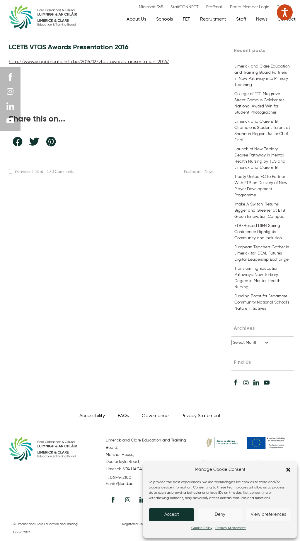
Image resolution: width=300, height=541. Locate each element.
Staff (241, 19)
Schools (164, 19)
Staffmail (214, 7)
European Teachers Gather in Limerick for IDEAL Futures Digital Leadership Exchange (261, 253)
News (261, 19)
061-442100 (120, 478)
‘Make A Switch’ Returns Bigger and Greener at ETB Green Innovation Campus (259, 210)
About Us (136, 19)
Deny (220, 514)
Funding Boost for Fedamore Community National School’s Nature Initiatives (261, 302)
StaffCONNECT (185, 7)
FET (186, 19)
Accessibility (92, 416)
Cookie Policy (201, 528)
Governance (155, 416)
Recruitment (213, 19)
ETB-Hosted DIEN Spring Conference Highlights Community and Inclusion (258, 232)
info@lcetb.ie (121, 484)
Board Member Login (249, 7)
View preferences (268, 514)
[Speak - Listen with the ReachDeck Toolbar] (285, 12)
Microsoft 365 (151, 7)
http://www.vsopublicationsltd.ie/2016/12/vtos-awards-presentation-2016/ (89, 62)
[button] (288, 470)
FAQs (123, 416)
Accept (171, 514)
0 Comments (60, 172)
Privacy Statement (230, 528)
